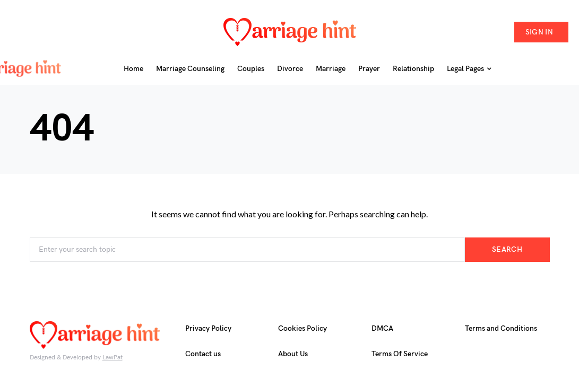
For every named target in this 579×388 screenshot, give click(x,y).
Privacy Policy (208, 328)
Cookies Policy (302, 328)
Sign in (539, 32)
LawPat (112, 357)
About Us (293, 353)
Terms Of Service (399, 353)
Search (507, 249)
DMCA (382, 328)
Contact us (203, 353)
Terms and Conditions (501, 328)
